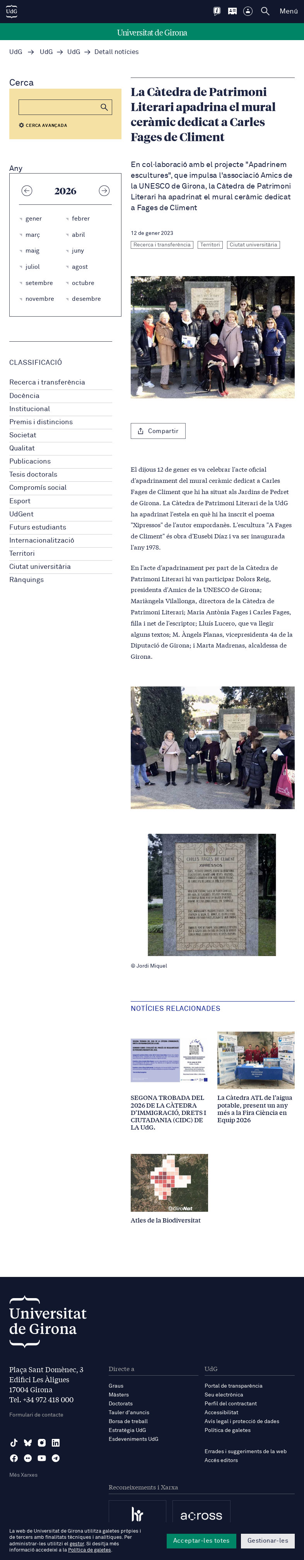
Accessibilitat (221, 1412)
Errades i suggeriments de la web (246, 1451)
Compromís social (38, 487)
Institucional (29, 409)
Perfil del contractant (231, 1404)
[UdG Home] (11, 11)
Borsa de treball (128, 1421)
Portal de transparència (234, 1386)
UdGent (21, 514)
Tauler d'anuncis (129, 1412)
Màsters (119, 1395)
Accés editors (221, 1460)
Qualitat (22, 448)
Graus (116, 1386)
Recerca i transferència (47, 382)
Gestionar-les (268, 1541)
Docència (24, 396)
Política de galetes (228, 1430)
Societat (22, 435)
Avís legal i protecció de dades (242, 1421)
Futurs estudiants (37, 527)
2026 (66, 190)
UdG (15, 52)
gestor (77, 1544)
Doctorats (121, 1404)
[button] (104, 107)
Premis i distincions (41, 422)
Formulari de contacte (36, 1415)
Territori (22, 553)
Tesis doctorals (33, 474)
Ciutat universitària (40, 566)
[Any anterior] (26, 190)
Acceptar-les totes (201, 1541)
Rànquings (26, 580)
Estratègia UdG (127, 1430)
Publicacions (30, 461)
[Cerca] (65, 107)
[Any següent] (104, 190)
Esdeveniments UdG (134, 1439)
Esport (20, 501)
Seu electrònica (224, 1395)
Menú (289, 11)
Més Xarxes (23, 1475)
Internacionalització (41, 540)
